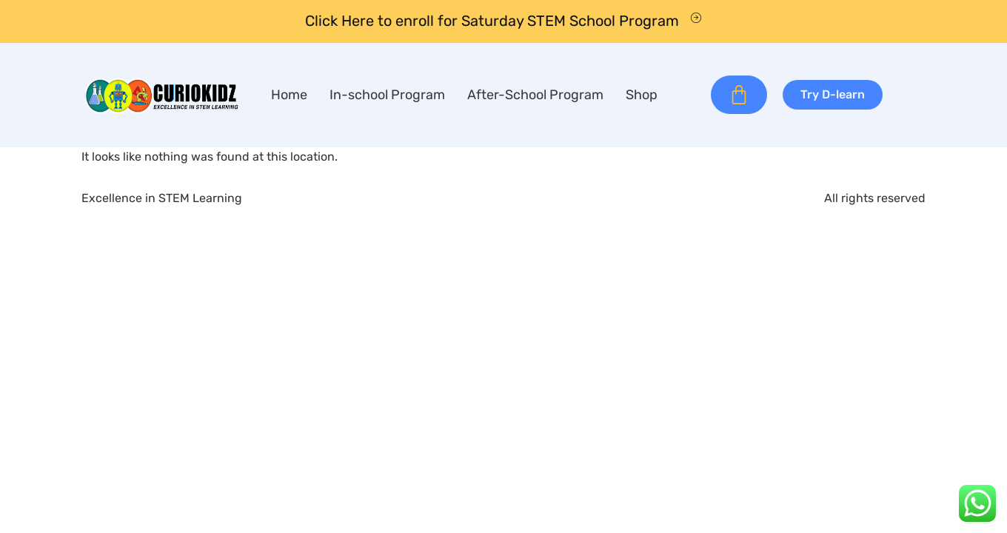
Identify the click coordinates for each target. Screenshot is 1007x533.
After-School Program (535, 95)
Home (289, 95)
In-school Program (387, 95)
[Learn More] (503, 21)
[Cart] (739, 95)
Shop (642, 95)
